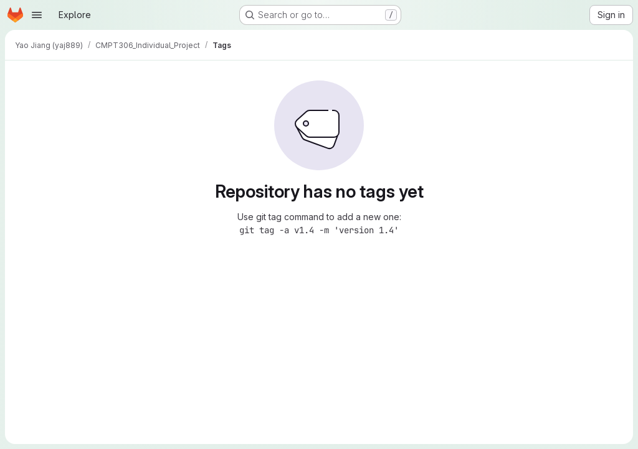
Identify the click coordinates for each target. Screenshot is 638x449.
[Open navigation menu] (37, 15)
